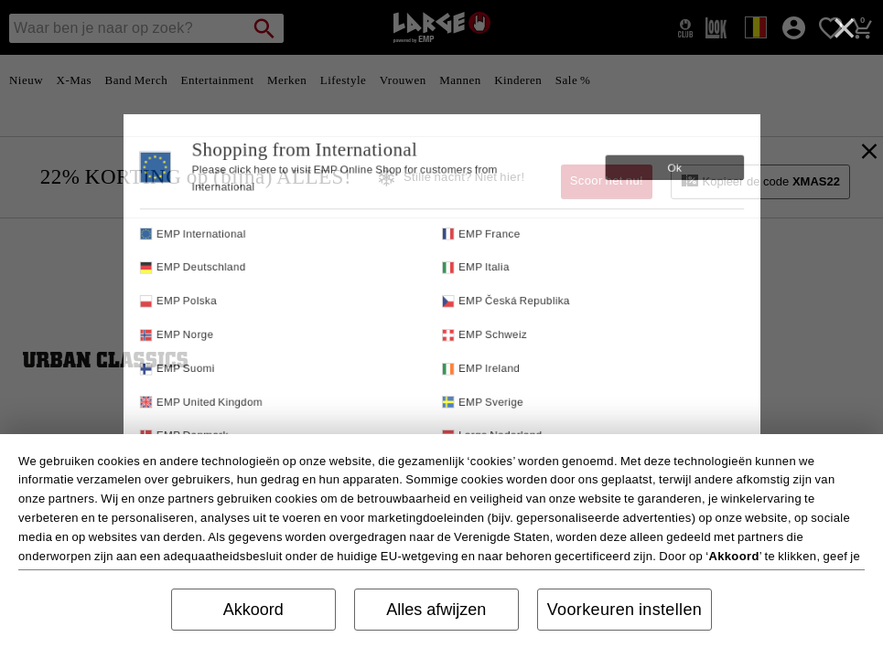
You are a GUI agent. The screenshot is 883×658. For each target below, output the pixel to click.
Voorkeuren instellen (625, 609)
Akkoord (253, 609)
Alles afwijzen (436, 609)
